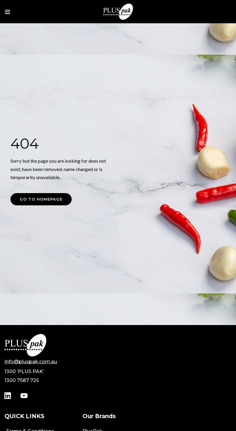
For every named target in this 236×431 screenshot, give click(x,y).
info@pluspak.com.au (30, 361)
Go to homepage (41, 199)
